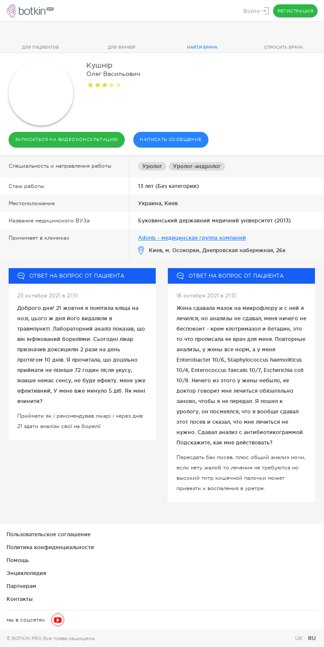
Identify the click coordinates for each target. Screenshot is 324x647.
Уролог (152, 166)
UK (300, 638)
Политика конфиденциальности (50, 547)
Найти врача (202, 47)
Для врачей (121, 47)
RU (312, 638)
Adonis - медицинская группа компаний (192, 238)
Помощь (17, 560)
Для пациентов (40, 47)
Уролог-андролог (197, 166)
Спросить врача (283, 47)
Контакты (19, 599)
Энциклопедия (26, 573)
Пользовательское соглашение (48, 534)
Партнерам (21, 586)
